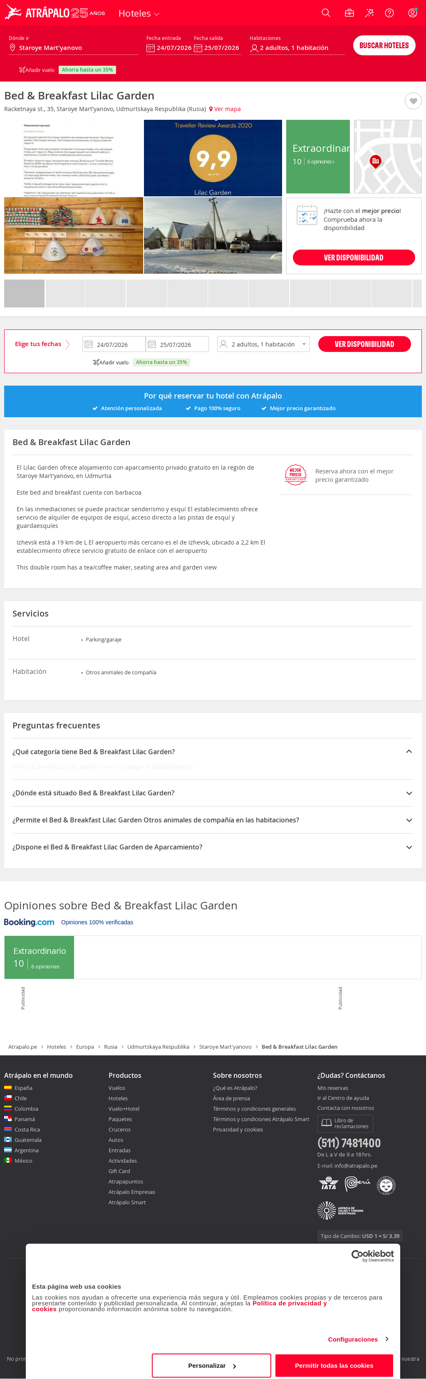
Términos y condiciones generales (254, 1108)
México (23, 1160)
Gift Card (119, 1171)
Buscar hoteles (384, 45)
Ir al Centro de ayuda (343, 1098)
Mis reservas (332, 1088)
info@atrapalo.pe (355, 1165)
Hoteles (56, 1046)
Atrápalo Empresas (132, 1192)
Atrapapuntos (126, 1181)
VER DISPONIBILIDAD (354, 257)
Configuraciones (353, 1333)
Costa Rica (27, 1129)
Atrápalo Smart (127, 1202)
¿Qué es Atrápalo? (235, 1088)
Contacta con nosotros (345, 1108)
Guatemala (28, 1140)
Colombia (26, 1108)
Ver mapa (225, 109)
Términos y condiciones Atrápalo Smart (261, 1119)
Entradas (120, 1150)
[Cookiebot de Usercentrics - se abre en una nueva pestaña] (357, 1251)
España (23, 1088)
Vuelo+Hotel (124, 1108)
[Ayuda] (389, 13)
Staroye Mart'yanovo (225, 1046)
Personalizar (211, 1360)
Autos (116, 1140)
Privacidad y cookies (238, 1129)
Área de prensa (231, 1098)
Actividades (123, 1160)
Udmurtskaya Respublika (158, 1046)
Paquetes (120, 1119)
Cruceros (120, 1129)
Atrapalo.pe (22, 1046)
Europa (85, 1046)
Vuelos (117, 1088)
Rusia (110, 1046)
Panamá (25, 1119)
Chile (21, 1098)
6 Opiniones (320, 161)
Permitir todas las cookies (334, 1360)
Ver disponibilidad (364, 344)
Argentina (27, 1150)
